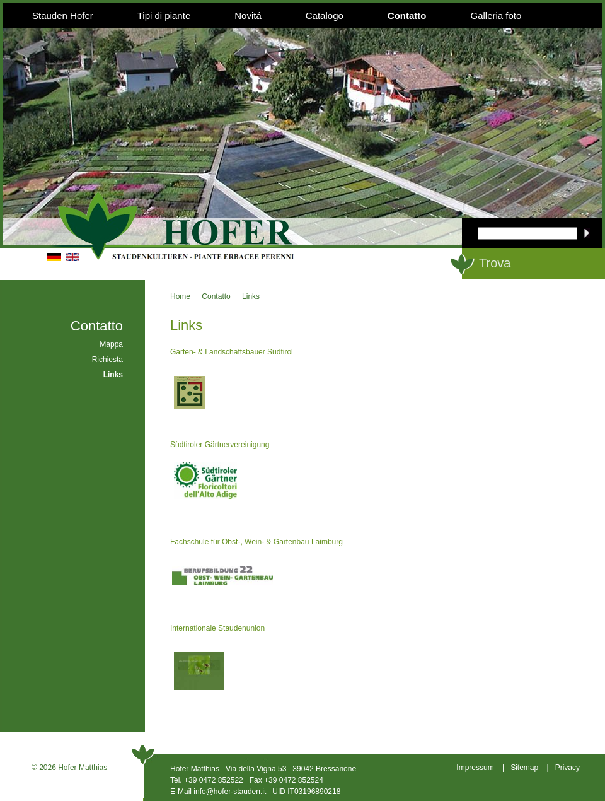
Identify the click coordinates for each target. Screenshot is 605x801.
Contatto (407, 15)
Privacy (567, 767)
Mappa (111, 344)
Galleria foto (495, 15)
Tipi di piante (164, 15)
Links (251, 296)
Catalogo (324, 15)
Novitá (248, 15)
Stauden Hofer (62, 15)
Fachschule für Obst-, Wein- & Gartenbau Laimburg (256, 541)
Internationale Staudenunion (217, 628)
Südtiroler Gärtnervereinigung (219, 444)
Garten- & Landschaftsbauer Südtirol (231, 352)
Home (180, 296)
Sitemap (524, 767)
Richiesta (107, 359)
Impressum (474, 767)
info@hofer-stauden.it (229, 791)
